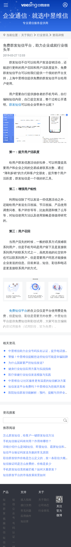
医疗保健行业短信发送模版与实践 (29, 374)
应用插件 (26, 515)
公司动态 (43, 505)
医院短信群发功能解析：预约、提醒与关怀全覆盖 (39, 392)
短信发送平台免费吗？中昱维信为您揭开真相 (36, 386)
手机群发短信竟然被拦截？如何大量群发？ (30, 469)
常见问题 (26, 510)
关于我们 (27, 35)
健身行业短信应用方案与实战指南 (29, 369)
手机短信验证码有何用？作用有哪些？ (27, 441)
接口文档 (26, 505)
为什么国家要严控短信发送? (26, 363)
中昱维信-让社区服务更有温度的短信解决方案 (37, 380)
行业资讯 (42, 35)
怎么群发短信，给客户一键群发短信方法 (28, 435)
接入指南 (26, 499)
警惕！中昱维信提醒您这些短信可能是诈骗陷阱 (38, 357)
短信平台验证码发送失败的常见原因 (25, 452)
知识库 (25, 521)
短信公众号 (13, 508)
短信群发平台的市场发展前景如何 (24, 475)
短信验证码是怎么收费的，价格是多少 (27, 463)
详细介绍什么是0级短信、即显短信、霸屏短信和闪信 (36, 447)
